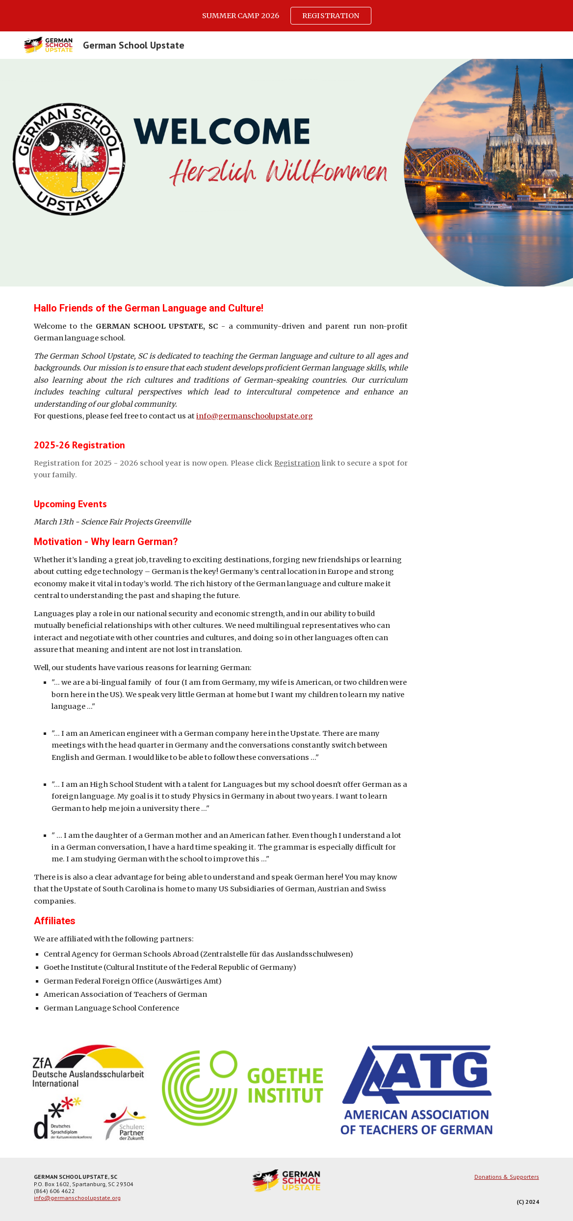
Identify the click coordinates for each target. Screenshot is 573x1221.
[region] (286, 15)
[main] (220, 657)
